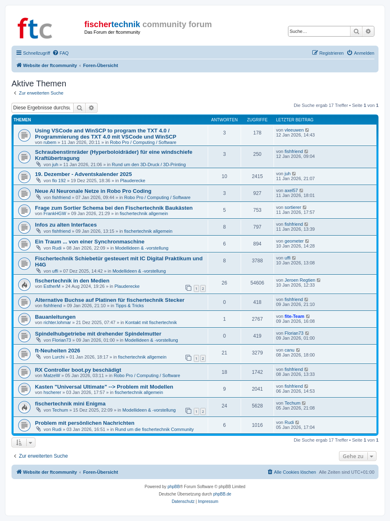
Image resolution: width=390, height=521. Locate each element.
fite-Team (294, 316)
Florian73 (61, 340)
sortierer (293, 207)
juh (55, 164)
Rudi (57, 247)
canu (290, 349)
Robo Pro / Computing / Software (143, 142)
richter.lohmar (57, 322)
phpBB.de (222, 494)
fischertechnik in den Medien (72, 281)
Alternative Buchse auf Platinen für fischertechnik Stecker (110, 300)
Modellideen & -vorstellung (142, 247)
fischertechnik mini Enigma (70, 404)
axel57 (291, 190)
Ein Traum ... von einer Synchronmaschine (89, 242)
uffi (55, 271)
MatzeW (52, 375)
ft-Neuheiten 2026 (57, 350)
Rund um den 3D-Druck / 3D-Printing (149, 164)
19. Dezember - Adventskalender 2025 (83, 174)
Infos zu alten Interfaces (66, 225)
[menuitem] (60, 53)
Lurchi (58, 356)
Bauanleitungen (55, 317)
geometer (294, 241)
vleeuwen (294, 129)
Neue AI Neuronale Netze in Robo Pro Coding (93, 191)
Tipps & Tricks (130, 305)
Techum (60, 410)
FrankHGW (55, 213)
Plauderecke (132, 180)
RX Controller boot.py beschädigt (78, 370)
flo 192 (59, 180)
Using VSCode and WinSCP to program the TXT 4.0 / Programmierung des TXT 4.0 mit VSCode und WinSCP (105, 133)
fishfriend (294, 151)
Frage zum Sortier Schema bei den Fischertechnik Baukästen (114, 208)
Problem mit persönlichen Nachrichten (85, 423)
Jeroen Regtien (300, 280)
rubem (50, 142)
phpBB (173, 486)
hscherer (52, 392)
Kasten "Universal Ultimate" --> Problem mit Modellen (104, 387)
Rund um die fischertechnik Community (154, 429)
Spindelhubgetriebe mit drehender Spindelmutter (98, 334)
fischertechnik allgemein (144, 213)
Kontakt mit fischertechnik (151, 322)
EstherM (52, 286)
